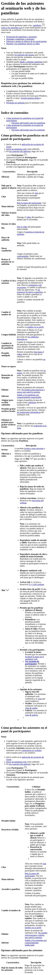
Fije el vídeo (22, 227)
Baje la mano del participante (29, 203)
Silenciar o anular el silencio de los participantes (26, 41)
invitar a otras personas (34, 448)
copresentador (22, 256)
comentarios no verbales (31, 750)
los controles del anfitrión (20, 151)
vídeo (28, 217)
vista (40, 699)
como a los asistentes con (11, 28)
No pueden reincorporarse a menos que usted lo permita (31, 391)
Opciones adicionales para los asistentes (28, 130)
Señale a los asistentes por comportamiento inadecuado (36, 942)
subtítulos (32, 402)
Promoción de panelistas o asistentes (21, 37)
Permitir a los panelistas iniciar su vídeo (23, 44)
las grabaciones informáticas (29, 412)
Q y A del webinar (36, 584)
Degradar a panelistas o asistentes (20, 39)
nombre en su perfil (35, 327)
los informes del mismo (24, 55)
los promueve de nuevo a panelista (30, 291)
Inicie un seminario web (16, 149)
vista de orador (31, 708)
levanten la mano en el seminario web (34, 658)
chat (36, 193)
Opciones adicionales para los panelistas (28, 123)
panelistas (37, 25)
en (44, 359)
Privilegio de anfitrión (15, 103)
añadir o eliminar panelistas (31, 62)
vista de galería (31, 715)
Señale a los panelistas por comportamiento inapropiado (29, 396)
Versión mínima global (30, 98)
